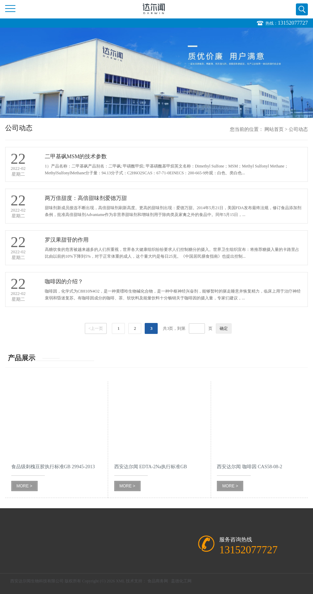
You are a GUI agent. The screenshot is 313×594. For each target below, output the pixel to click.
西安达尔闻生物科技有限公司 (37, 581)
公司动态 (298, 129)
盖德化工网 (181, 581)
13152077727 (293, 23)
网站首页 (274, 129)
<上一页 (96, 328)
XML (120, 581)
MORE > (24, 486)
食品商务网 (157, 581)
